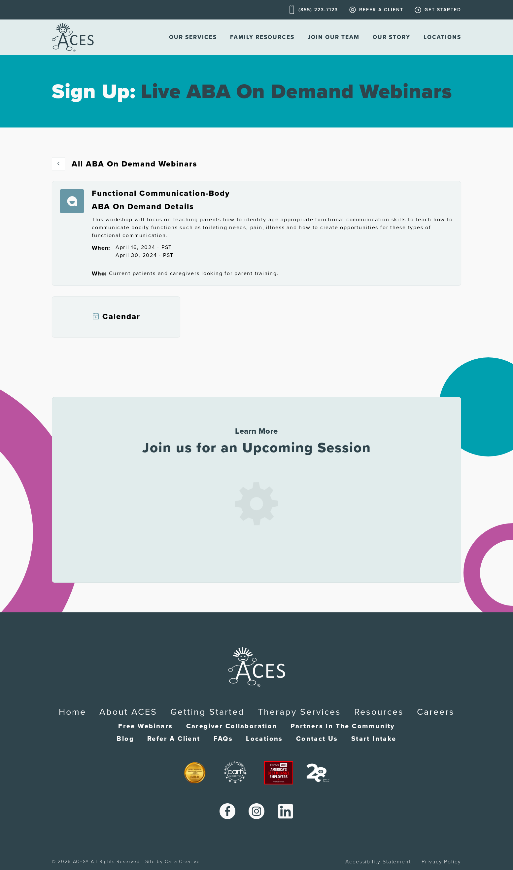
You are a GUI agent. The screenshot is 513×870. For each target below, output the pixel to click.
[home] (73, 37)
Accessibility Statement (378, 862)
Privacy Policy (441, 862)
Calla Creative (182, 861)
